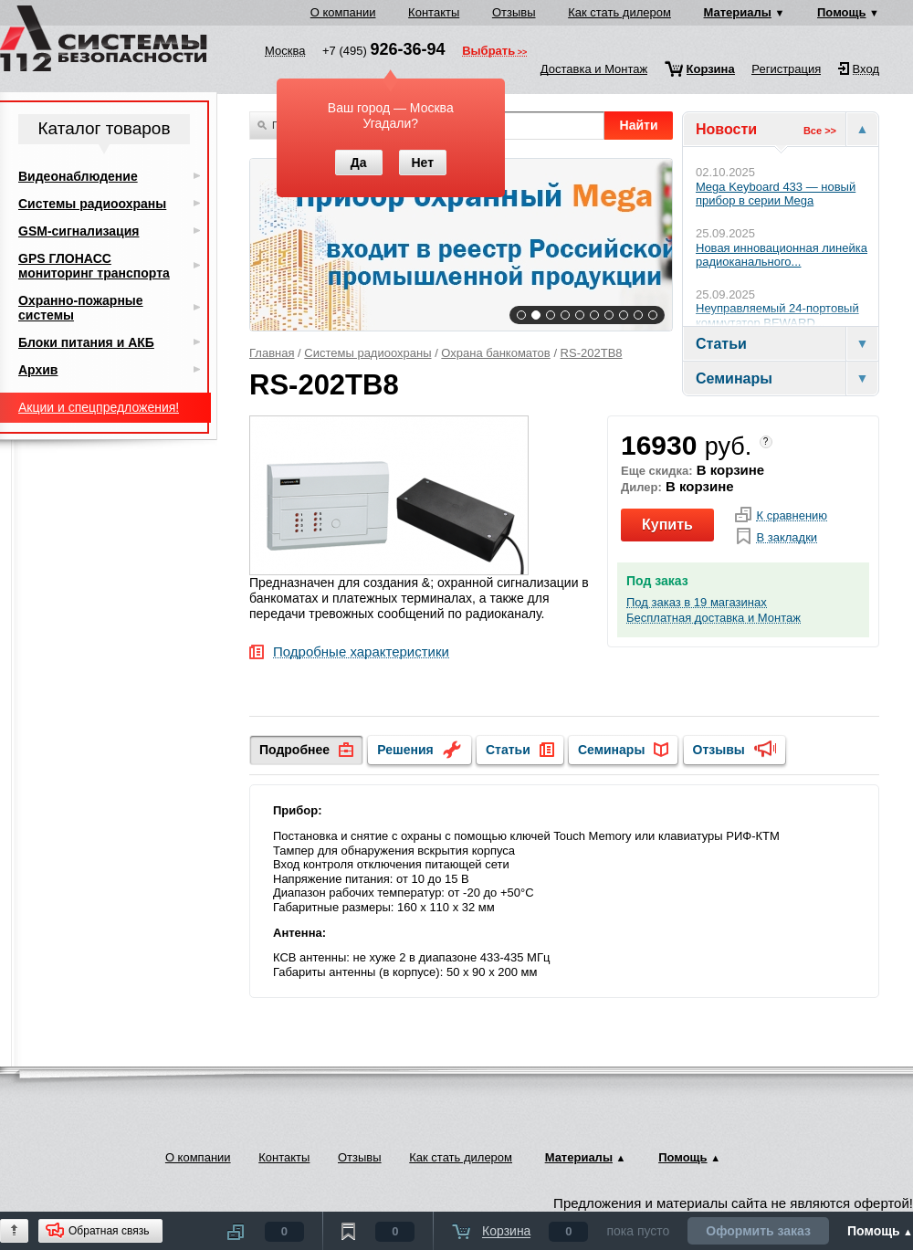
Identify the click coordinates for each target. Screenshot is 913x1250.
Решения (405, 749)
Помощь (841, 12)
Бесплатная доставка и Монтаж (713, 618)
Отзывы (514, 12)
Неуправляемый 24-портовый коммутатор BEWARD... (777, 315)
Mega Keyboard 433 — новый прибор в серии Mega (775, 194)
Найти (639, 125)
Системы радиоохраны (367, 353)
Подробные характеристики (361, 652)
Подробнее (294, 749)
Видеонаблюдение (78, 176)
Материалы (737, 12)
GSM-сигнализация (78, 231)
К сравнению (791, 515)
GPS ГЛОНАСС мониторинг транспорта (94, 265)
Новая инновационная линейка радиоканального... (781, 255)
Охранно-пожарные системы (80, 307)
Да (359, 162)
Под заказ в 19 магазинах (696, 602)
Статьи (508, 749)
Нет (422, 162)
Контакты (433, 12)
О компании (343, 12)
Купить (667, 524)
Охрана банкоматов (495, 353)
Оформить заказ (758, 1231)
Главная (271, 353)
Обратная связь (108, 1230)
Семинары (611, 749)
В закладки (786, 537)
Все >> (819, 130)
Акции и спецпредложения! (98, 407)
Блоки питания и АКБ (86, 342)
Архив (38, 369)
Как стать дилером (619, 12)
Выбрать (488, 52)
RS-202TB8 (592, 353)
